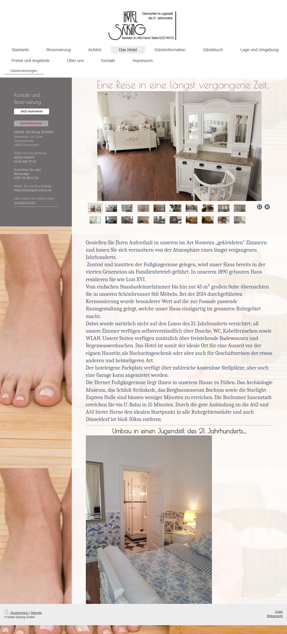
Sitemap (36, 612)
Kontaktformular (31, 123)
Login (279, 611)
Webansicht (275, 616)
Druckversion (16, 612)
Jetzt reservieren (31, 111)
